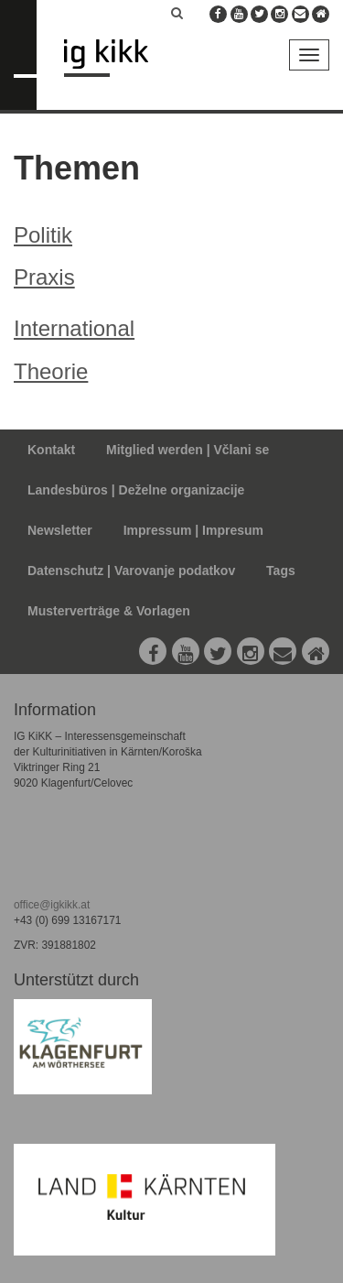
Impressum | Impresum (193, 530)
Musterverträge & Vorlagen (108, 610)
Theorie (51, 371)
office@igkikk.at (52, 904)
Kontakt (51, 449)
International (74, 328)
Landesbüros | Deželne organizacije (135, 490)
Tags (280, 570)
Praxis (44, 277)
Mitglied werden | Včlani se (187, 449)
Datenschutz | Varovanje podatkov (131, 570)
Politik (43, 235)
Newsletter (59, 530)
